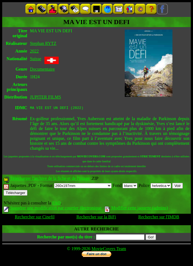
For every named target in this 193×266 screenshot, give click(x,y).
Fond (125, 186)
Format (75, 186)
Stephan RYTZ (43, 43)
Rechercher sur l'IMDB (158, 217)
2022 (34, 51)
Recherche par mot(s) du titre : (66, 237)
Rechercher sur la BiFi (96, 217)
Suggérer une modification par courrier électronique (52, 208)
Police (154, 186)
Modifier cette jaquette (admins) (136, 208)
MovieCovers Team (109, 249)
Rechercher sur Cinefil (35, 217)
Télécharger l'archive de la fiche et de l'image (50, 179)
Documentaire (42, 69)
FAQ (56, 203)
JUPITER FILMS (45, 97)
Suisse (35, 58)
